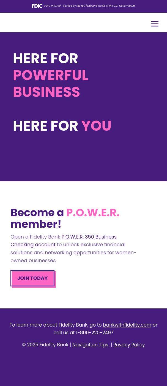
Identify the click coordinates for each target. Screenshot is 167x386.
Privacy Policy (129, 344)
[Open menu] (154, 24)
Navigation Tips (90, 344)
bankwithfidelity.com (127, 325)
